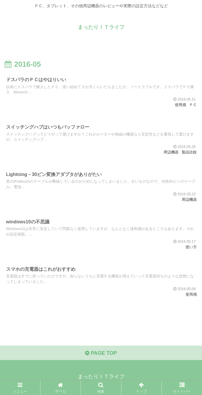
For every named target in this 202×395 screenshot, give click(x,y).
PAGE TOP (101, 354)
